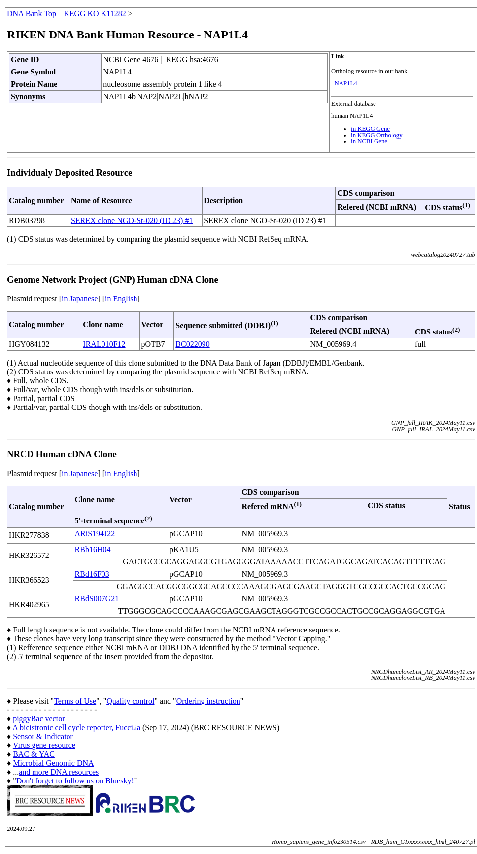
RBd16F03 (92, 574)
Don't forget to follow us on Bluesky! (75, 781)
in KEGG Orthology (377, 135)
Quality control (130, 701)
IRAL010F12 (104, 344)
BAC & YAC (34, 754)
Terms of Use (75, 701)
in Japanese (80, 299)
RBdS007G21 (97, 598)
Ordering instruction (208, 701)
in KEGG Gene (370, 128)
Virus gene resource (44, 745)
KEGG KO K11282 (95, 13)
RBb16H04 (93, 549)
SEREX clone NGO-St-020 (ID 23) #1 (132, 220)
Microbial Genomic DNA (53, 763)
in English (121, 299)
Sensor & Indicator (43, 736)
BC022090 (192, 344)
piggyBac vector (39, 718)
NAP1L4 (346, 83)
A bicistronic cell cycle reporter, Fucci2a (76, 727)
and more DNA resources (59, 772)
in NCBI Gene (369, 141)
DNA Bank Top (31, 13)
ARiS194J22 (95, 533)
